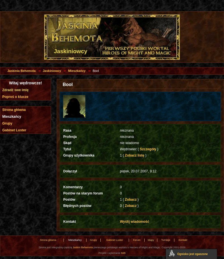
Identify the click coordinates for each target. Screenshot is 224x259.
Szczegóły (148, 149)
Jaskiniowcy (52, 70)
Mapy (151, 240)
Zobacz (131, 200)
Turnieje (165, 240)
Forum (136, 240)
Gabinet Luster (14, 130)
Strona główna (14, 110)
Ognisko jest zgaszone (192, 254)
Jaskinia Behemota (21, 70)
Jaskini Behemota (83, 247)
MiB (123, 253)
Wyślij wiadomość (134, 222)
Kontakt (183, 240)
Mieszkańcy (76, 70)
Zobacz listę (134, 155)
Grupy (7, 123)
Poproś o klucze (15, 97)
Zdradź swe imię (15, 90)
